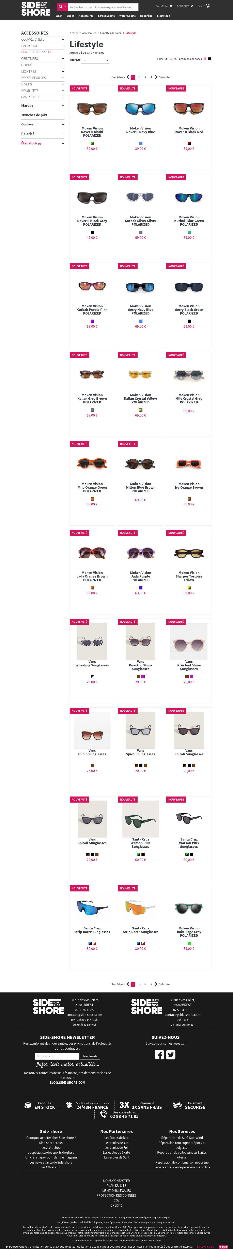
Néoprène (146, 16)
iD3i (150, 1240)
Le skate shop (51, 1147)
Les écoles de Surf (116, 1157)
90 (175, 59)
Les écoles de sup (116, 1143)
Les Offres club (51, 1167)
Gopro (26, 65)
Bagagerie (29, 45)
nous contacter (116, 1181)
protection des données (116, 1195)
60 (171, 59)
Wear (59, 16)
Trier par (74, 60)
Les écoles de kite (116, 1137)
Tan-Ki (157, 1240)
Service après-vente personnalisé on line (182, 1167)
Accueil (74, 33)
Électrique (163, 16)
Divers (26, 84)
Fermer (223, 1246)
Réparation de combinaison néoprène (181, 1162)
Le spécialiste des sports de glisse (51, 1152)
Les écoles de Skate (116, 1152)
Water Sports (127, 16)
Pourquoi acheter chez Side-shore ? (51, 1137)
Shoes (70, 16)
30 (166, 59)
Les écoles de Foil (116, 1147)
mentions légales (116, 1190)
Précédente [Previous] (120, 77)
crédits (116, 1205)
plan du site (116, 1185)
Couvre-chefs (33, 39)
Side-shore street (51, 1143)
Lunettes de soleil (36, 52)
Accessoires (86, 16)
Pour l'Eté (29, 90)
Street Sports (106, 16)
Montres (28, 71)
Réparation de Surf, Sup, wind (182, 1137)
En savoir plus (205, 1246)
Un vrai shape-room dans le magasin (51, 1157)
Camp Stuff (30, 97)
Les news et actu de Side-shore (51, 1162)
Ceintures (29, 58)
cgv (117, 1200)
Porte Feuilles (33, 77)
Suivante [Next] (162, 77)
